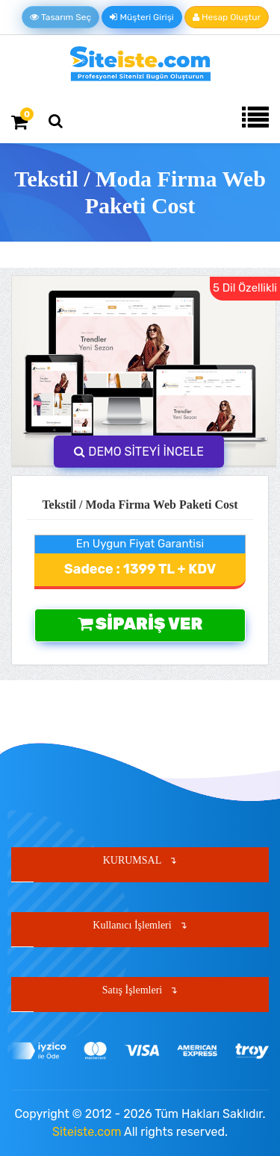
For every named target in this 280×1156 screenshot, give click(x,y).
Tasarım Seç (60, 17)
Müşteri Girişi (141, 17)
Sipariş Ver (140, 624)
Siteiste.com (86, 1132)
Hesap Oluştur (227, 17)
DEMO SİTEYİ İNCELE (139, 451)
